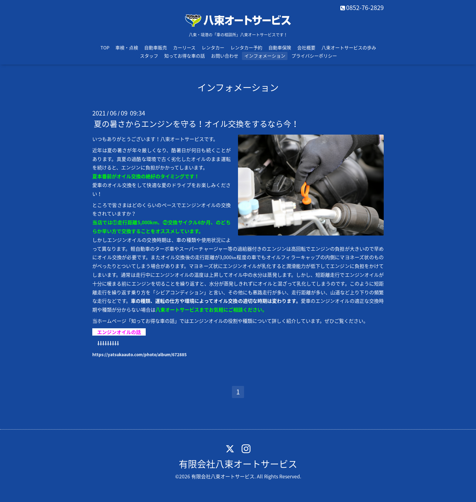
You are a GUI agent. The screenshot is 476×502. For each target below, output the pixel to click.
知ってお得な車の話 (184, 55)
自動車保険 (279, 47)
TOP (104, 47)
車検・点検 (126, 47)
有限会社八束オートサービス (238, 463)
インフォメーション (264, 55)
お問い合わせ (224, 55)
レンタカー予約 (246, 47)
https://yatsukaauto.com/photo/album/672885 (139, 354)
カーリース (184, 47)
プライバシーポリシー (314, 55)
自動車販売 (155, 47)
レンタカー (213, 47)
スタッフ (149, 55)
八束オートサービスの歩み (348, 47)
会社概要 (306, 47)
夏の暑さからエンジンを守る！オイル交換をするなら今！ (196, 123)
